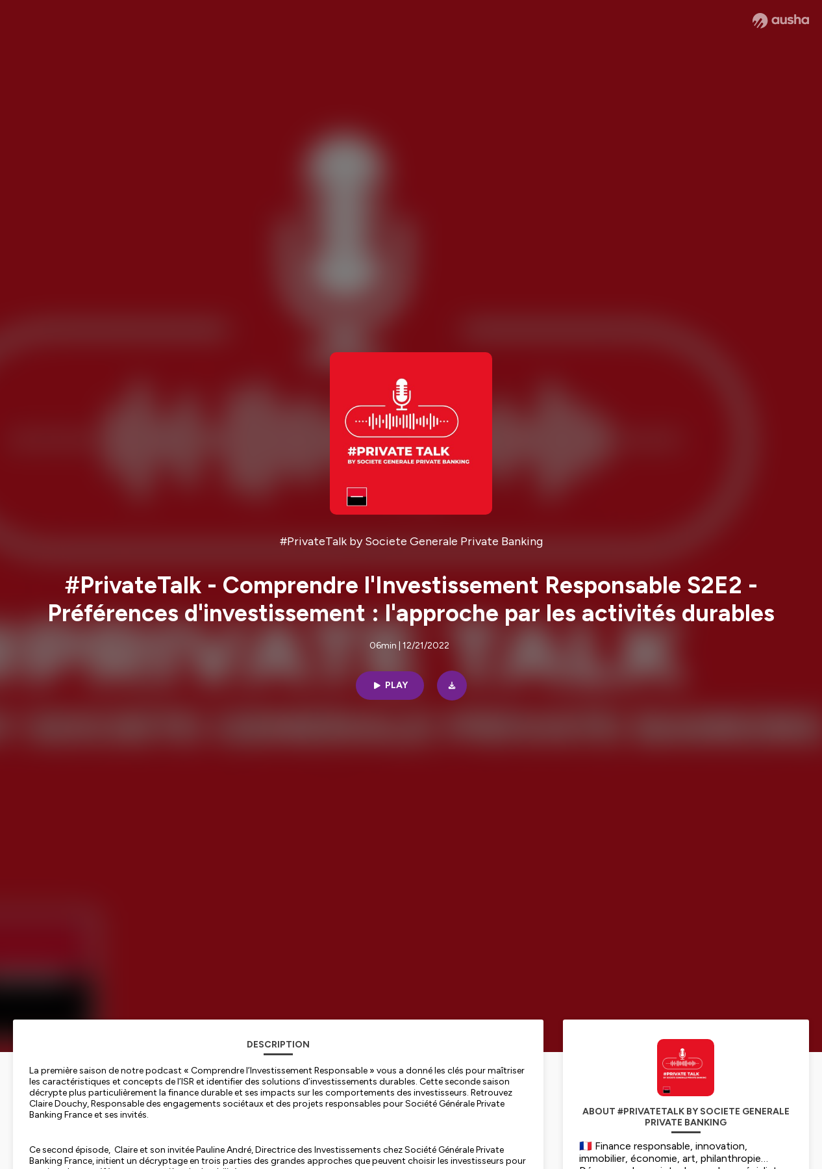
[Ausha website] (781, 21)
